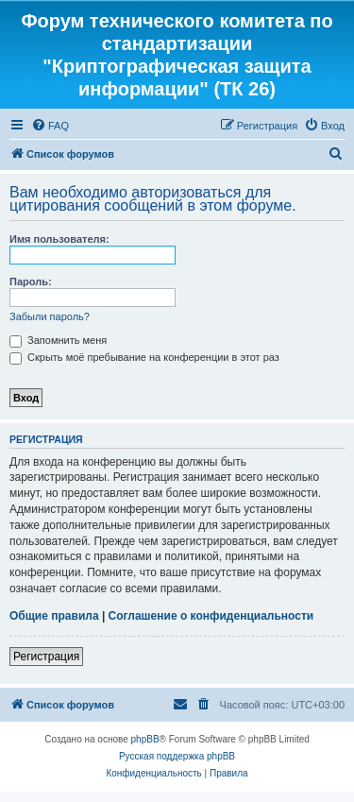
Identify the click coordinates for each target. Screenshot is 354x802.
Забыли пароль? (49, 316)
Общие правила (54, 616)
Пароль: (30, 281)
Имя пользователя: (59, 239)
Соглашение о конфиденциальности (211, 616)
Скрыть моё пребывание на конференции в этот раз (144, 357)
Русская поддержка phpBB (177, 756)
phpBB (145, 739)
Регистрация (46, 656)
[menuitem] (50, 125)
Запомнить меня (58, 340)
